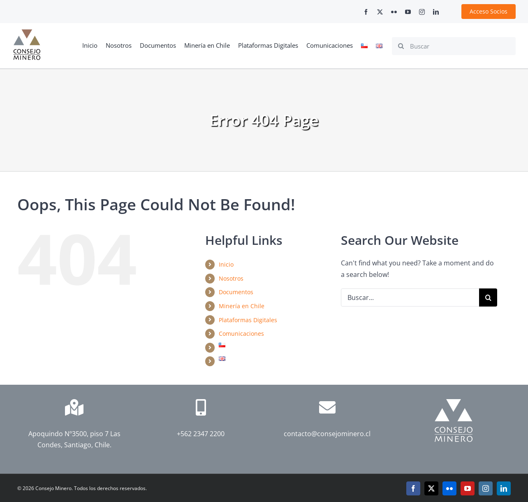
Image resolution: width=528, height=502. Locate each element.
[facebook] (366, 12)
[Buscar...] (410, 297)
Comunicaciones (241, 333)
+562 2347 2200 (201, 433)
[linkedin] (436, 12)
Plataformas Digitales (248, 320)
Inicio (226, 264)
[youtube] (408, 12)
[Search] (401, 46)
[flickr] (394, 12)
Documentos (236, 292)
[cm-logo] (26, 32)
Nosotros (231, 278)
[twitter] (380, 12)
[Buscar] (454, 46)
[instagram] (422, 12)
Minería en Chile (241, 306)
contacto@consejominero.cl (327, 433)
